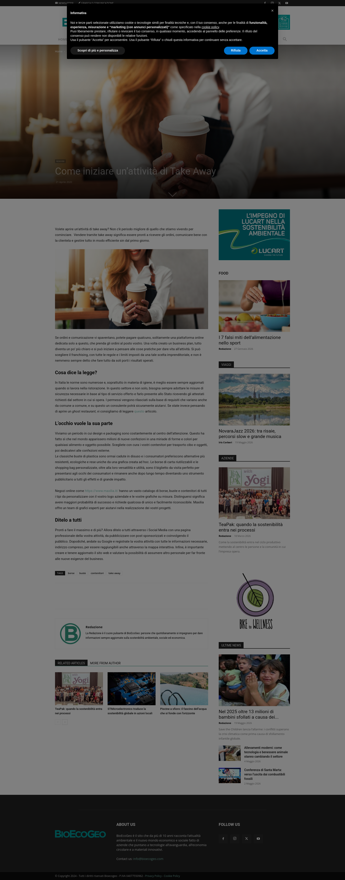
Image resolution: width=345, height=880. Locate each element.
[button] (272, 10)
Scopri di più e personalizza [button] (97, 50)
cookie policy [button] (210, 27)
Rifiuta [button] (236, 50)
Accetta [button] (262, 50)
